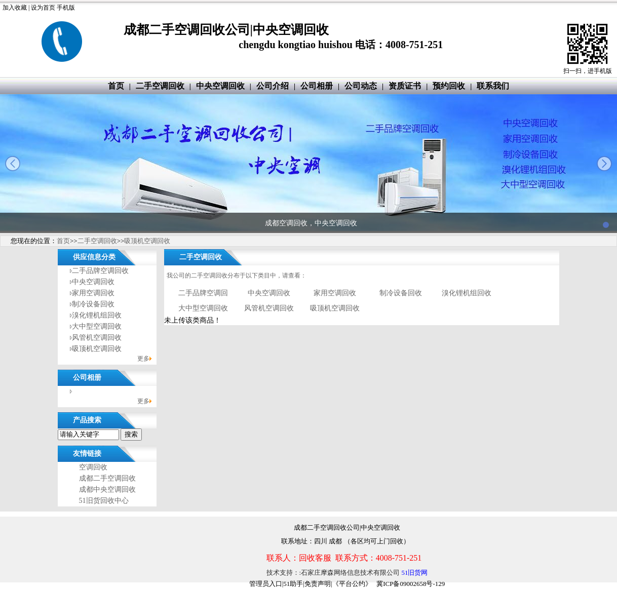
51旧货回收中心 (104, 500)
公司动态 (360, 86)
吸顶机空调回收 (147, 241)
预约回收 (449, 86)
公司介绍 (272, 86)
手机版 (66, 7)
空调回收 (93, 467)
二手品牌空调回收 (100, 270)
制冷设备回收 (93, 304)
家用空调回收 (93, 293)
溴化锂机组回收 (97, 315)
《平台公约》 (352, 583)
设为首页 (43, 7)
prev (12, 163)
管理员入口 (265, 583)
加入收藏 (15, 7)
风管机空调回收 (97, 337)
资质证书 (405, 86)
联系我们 (493, 86)
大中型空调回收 (97, 326)
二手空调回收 (160, 86)
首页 (116, 86)
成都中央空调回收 (107, 489)
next (604, 163)
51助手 (293, 583)
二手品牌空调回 (203, 293)
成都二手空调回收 (107, 478)
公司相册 (316, 86)
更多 (143, 358)
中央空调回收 (220, 86)
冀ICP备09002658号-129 (410, 583)
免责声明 (317, 583)
